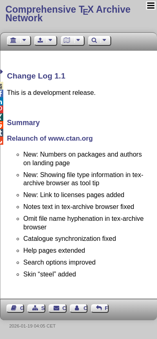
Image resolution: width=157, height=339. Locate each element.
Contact (65, 308)
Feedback (107, 308)
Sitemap (43, 308)
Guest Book (22, 308)
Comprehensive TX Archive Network (67, 13)
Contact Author (85, 308)
